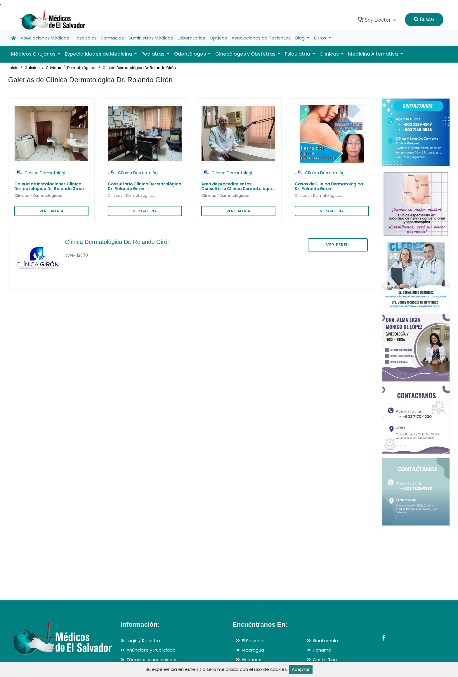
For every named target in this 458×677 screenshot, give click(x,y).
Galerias (32, 67)
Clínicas (53, 67)
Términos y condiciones (152, 660)
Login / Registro (143, 641)
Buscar (424, 19)
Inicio (13, 67)
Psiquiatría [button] (298, 54)
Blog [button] (300, 38)
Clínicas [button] (330, 54)
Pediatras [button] (153, 54)
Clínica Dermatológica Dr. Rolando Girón (139, 67)
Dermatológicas (81, 67)
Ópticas (218, 38)
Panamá (322, 650)
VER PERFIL (338, 245)
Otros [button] (320, 38)
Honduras (252, 660)
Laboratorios (191, 38)
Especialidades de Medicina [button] (99, 54)
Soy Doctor (377, 20)
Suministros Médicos (151, 38)
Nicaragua (253, 650)
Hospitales (85, 38)
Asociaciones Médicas (45, 38)
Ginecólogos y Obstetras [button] (246, 54)
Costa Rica (325, 660)
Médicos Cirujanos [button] (34, 54)
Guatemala (325, 641)
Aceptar (301, 669)
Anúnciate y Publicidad (151, 650)
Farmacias (112, 38)
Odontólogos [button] (190, 54)
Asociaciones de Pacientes (261, 38)
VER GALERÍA (51, 211)
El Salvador (253, 641)
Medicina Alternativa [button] (373, 54)
